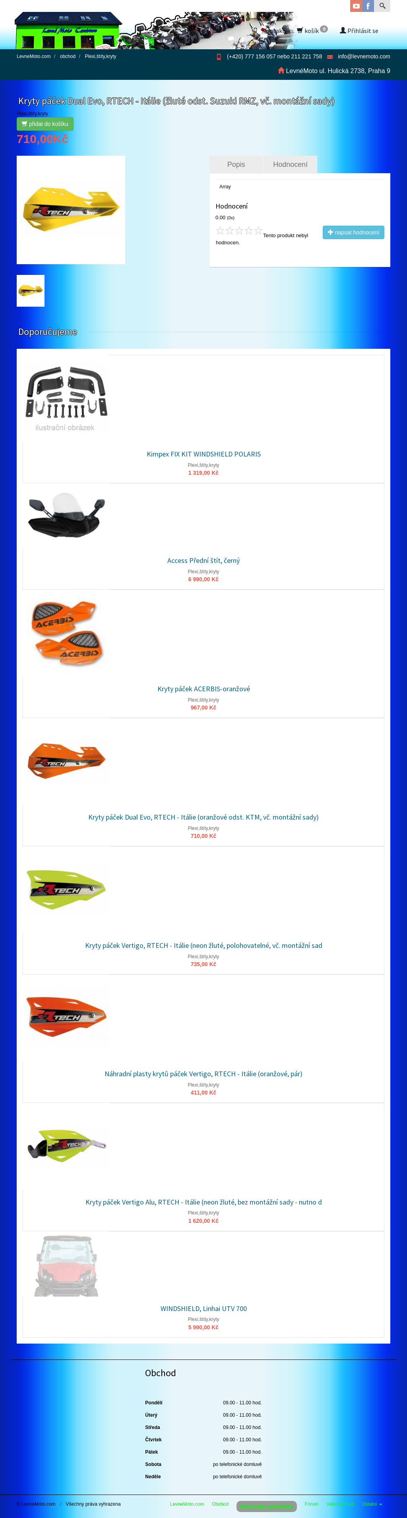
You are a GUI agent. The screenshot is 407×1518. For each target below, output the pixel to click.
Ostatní (372, 1504)
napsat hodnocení (353, 232)
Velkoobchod (340, 1504)
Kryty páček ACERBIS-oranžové (203, 688)
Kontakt (268, 31)
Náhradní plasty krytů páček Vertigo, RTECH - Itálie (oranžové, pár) (203, 1073)
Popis (236, 164)
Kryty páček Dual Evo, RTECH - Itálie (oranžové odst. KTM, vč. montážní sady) (203, 817)
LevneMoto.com (187, 1504)
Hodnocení (290, 164)
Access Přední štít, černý (203, 560)
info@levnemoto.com (364, 56)
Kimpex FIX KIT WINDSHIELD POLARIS (204, 453)
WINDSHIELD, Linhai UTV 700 (204, 1308)
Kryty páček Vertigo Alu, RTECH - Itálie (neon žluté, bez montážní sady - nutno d (203, 1202)
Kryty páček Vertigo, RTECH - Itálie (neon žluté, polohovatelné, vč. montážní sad (203, 945)
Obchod (220, 1504)
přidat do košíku (45, 124)
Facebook (368, 6)
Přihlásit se (359, 31)
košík (312, 30)
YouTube (356, 6)
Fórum (312, 1504)
